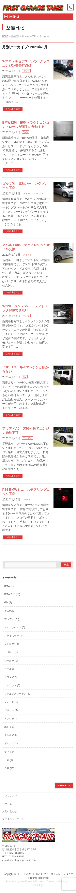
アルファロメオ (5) (14, 627)
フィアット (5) (12, 685)
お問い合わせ (9, 811)
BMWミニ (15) (12, 594)
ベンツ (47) (10, 718)
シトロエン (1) (12, 644)
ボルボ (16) (10, 735)
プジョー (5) (11, 710)
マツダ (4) (9, 751)
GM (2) (8, 602)
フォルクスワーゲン (33, 193)
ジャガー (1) (11, 660)
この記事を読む (12, 109)
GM (25, 377)
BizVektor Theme (44, 881)
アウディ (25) (11, 619)
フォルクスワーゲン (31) (17, 693)
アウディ (27, 438)
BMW (25, 132)
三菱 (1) (8, 760)
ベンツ (26, 71)
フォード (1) (11, 702)
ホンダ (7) (9, 727)
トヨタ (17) (10, 677)
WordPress (26, 881)
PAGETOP (64, 785)
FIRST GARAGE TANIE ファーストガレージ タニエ (44, 874)
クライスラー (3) (13, 635)
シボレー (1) (11, 652)
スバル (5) (9, 669)
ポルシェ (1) (11, 743)
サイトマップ (9, 796)
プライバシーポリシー (14, 819)
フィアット (28, 254)
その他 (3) (9, 610)
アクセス (7, 804)
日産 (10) (9, 768)
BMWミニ (28, 499)
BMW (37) (9, 586)
